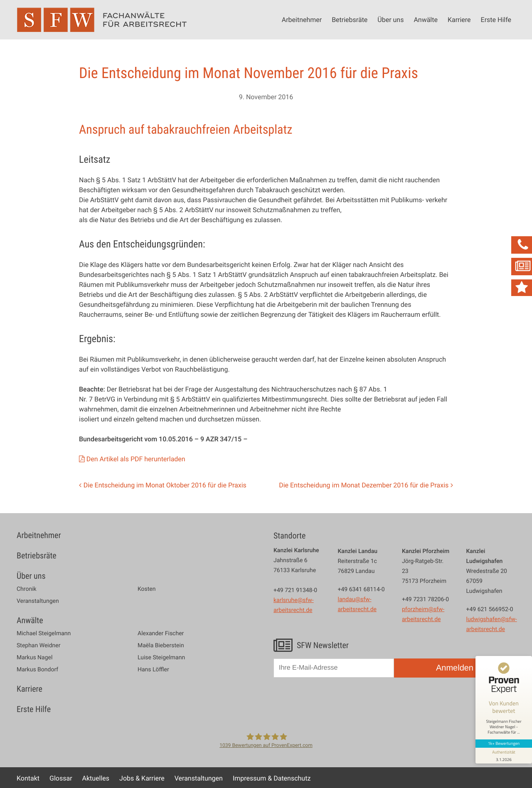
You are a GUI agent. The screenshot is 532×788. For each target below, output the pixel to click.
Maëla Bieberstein (161, 645)
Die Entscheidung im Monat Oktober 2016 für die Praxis (165, 484)
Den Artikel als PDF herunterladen (135, 458)
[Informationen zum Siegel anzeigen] (503, 756)
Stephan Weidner (38, 645)
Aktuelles (96, 778)
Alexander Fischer (161, 633)
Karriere (459, 19)
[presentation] (336, 704)
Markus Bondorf (37, 669)
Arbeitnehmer (302, 19)
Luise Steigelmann (161, 657)
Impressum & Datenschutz (271, 778)
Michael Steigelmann (44, 633)
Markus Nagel (34, 657)
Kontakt (28, 778)
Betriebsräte (349, 19)
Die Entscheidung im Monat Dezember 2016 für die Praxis (363, 484)
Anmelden (454, 668)
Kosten (147, 589)
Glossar (60, 778)
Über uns (390, 19)
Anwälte (426, 19)
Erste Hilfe (496, 19)
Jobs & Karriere (142, 778)
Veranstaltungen (38, 601)
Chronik (27, 589)
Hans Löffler (153, 669)
